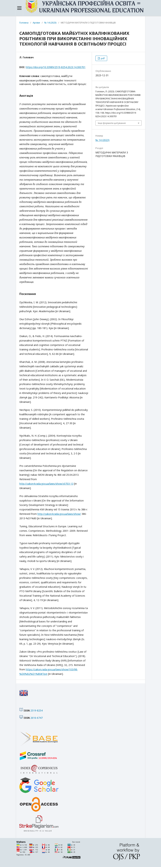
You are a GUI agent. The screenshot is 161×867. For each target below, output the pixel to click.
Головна (23, 22)
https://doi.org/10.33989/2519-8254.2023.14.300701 (55, 67)
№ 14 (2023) (50, 22)
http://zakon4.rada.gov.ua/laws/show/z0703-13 (46, 483)
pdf (102, 58)
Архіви (36, 22)
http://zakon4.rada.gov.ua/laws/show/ (59, 514)
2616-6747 (36, 717)
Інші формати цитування (112, 123)
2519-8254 (36, 710)
